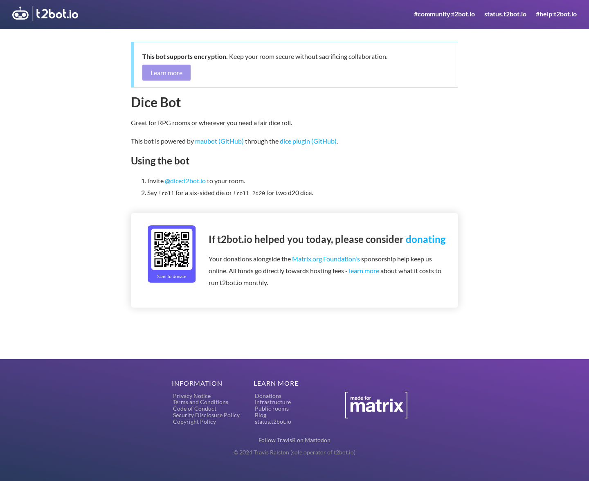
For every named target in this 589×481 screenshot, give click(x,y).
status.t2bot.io (505, 14)
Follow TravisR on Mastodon (294, 439)
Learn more (166, 72)
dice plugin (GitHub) (308, 141)
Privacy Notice (192, 394)
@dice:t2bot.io (185, 180)
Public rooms (272, 407)
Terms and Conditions (200, 401)
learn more (364, 270)
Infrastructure (273, 401)
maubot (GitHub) (219, 141)
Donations (268, 394)
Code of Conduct (194, 407)
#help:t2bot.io (556, 14)
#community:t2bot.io (444, 14)
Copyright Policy (194, 420)
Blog (260, 414)
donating (425, 238)
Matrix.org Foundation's (326, 258)
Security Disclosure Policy (206, 414)
